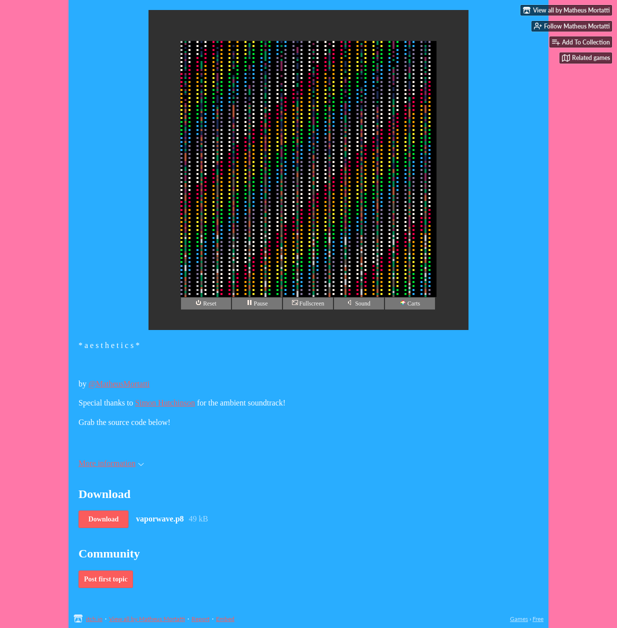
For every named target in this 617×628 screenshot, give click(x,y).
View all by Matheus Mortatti (147, 618)
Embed (225, 618)
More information (111, 463)
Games (519, 618)
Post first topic (106, 579)
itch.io (94, 618)
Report (201, 618)
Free (538, 618)
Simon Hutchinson (165, 402)
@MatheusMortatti (119, 384)
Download (103, 519)
